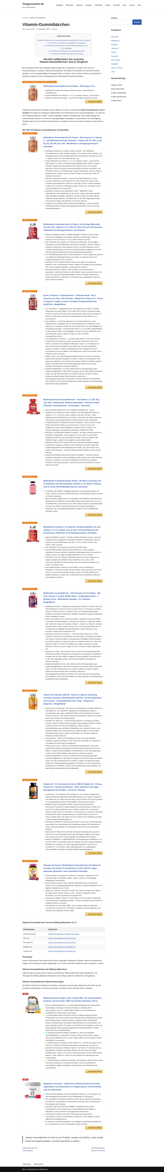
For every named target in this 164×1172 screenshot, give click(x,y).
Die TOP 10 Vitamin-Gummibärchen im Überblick (66, 43)
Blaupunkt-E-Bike (117, 89)
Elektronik (98, 5)
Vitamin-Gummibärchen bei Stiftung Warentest (66, 51)
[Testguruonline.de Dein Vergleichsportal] (33, 5)
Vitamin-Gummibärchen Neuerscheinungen (66, 54)
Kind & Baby (115, 60)
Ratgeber (59, 5)
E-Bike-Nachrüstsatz (118, 97)
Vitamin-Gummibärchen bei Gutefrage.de (62, 947)
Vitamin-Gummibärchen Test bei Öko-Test (62, 938)
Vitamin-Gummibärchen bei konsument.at (62, 942)
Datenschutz (38, 1164)
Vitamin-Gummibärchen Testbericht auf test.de (63, 934)
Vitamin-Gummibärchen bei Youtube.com (62, 951)
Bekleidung (115, 41)
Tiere (139, 5)
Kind (124, 5)
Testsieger (66, 48)
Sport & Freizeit (117, 68)
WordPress (43, 1169)
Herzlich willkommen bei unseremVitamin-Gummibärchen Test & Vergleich (63, 40)
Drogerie (89, 5)
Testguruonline (30, 29)
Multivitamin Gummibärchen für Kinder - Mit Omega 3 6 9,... (69, 86)
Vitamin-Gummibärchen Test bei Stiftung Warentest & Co (66, 45)
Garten (107, 5)
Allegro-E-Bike (116, 85)
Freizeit (132, 5)
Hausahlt (116, 5)
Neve (24, 1169)
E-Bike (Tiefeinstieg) (118, 93)
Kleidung (79, 5)
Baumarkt (69, 5)
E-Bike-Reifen (116, 100)
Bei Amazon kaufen (95, 101)
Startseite (25, 18)
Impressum (27, 1164)
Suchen (137, 22)
